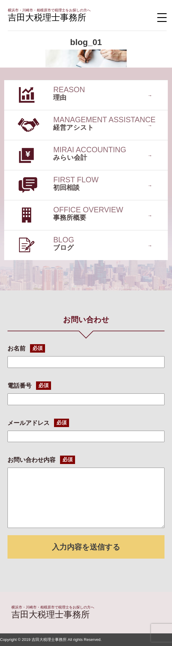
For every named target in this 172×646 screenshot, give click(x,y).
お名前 (17, 348)
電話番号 (20, 385)
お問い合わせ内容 (32, 459)
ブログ (11, 233)
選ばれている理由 (23, 83)
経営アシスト (18, 113)
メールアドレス (29, 423)
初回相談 (13, 173)
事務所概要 (16, 203)
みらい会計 (16, 143)
